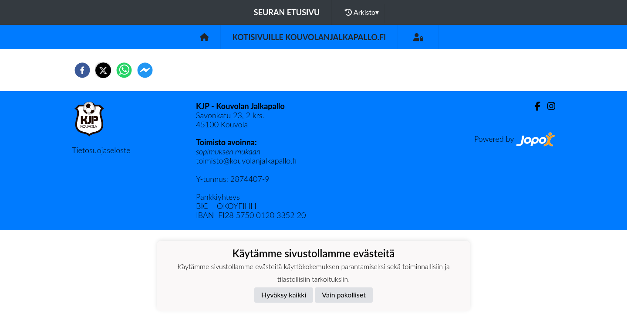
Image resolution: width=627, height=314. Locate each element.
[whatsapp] (124, 70)
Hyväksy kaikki (283, 294)
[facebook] (82, 70)
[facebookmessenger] (145, 70)
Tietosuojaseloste (101, 150)
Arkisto (362, 12)
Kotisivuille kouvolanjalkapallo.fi (309, 37)
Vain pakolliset (344, 294)
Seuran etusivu (287, 12)
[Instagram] (547, 106)
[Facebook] (534, 106)
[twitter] (103, 70)
